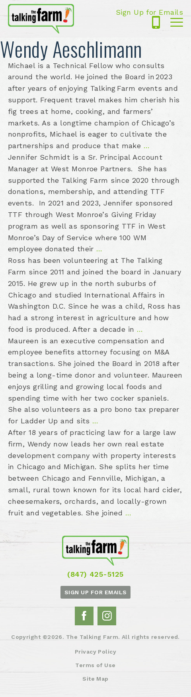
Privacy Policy (95, 651)
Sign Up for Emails (149, 12)
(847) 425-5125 (156, 22)
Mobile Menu (176, 22)
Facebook (84, 615)
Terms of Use (95, 665)
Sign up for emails (95, 592)
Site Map (95, 678)
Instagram (107, 615)
